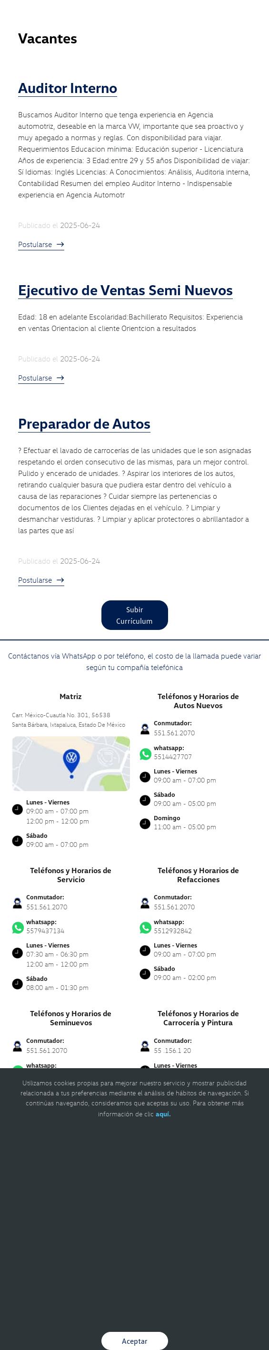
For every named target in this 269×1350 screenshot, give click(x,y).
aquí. (163, 1114)
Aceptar (135, 1341)
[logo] (134, 28)
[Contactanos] (227, 14)
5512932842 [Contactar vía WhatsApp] (198, 926)
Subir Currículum (134, 615)
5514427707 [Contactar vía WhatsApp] (198, 752)
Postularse (41, 244)
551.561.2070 (174, 733)
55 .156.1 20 (172, 1050)
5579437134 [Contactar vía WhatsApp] (71, 926)
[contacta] (71, 763)
